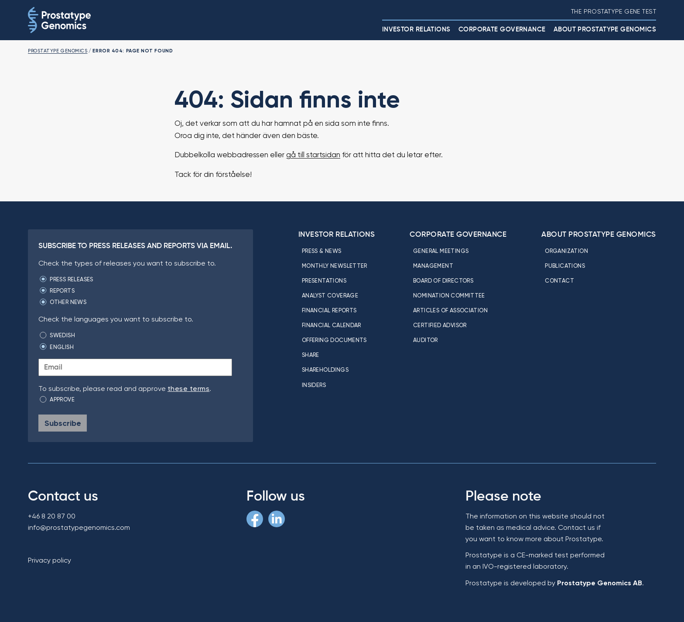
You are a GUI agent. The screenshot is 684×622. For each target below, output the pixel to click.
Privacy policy (49, 560)
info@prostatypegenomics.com (79, 527)
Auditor (425, 339)
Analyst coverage (330, 295)
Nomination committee (449, 295)
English (62, 346)
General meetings (441, 250)
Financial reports (329, 310)
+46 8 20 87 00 (51, 516)
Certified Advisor (440, 324)
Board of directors (443, 280)
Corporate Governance (502, 29)
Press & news (322, 250)
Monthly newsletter (334, 265)
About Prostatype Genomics (605, 29)
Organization (566, 250)
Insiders (314, 384)
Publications (565, 265)
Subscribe (62, 423)
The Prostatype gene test (613, 11)
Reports (62, 290)
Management (433, 265)
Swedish (62, 335)
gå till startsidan (313, 154)
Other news (68, 301)
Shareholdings (325, 369)
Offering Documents (334, 339)
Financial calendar (331, 324)
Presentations (324, 280)
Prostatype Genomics (57, 51)
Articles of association (450, 310)
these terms (188, 388)
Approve (62, 399)
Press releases (71, 279)
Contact (559, 280)
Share (310, 354)
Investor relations (416, 29)
